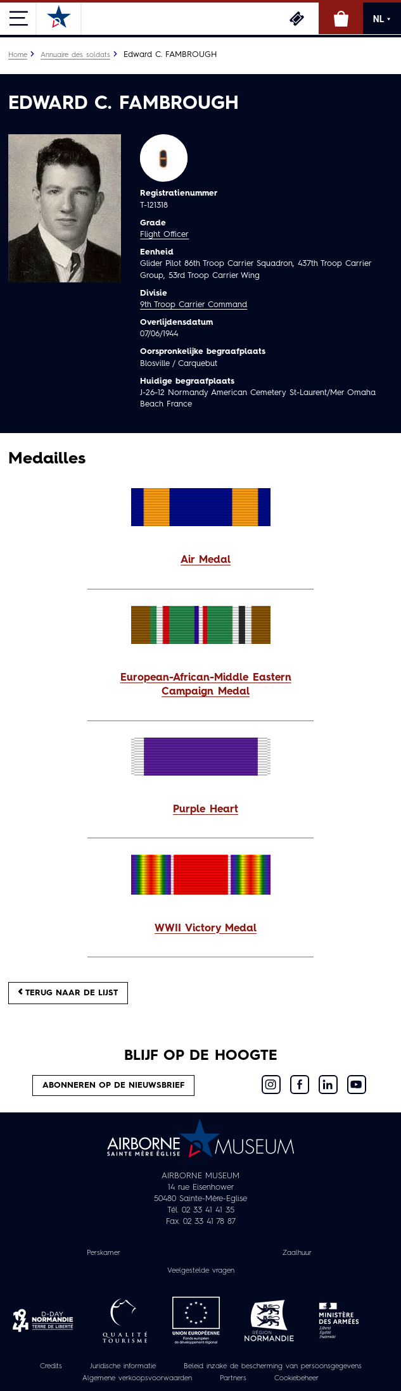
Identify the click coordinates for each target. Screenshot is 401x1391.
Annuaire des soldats (75, 55)
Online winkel (341, 18)
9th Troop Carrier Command (193, 305)
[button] (200, 560)
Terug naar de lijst (68, 992)
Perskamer (103, 1253)
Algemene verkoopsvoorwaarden (137, 1378)
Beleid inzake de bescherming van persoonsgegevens (273, 1366)
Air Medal (206, 560)
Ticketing (296, 18)
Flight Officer (164, 234)
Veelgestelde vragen (200, 1271)
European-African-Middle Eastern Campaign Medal (205, 685)
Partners (233, 1378)
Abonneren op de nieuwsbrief (113, 1085)
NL (382, 19)
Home (17, 55)
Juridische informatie (123, 1366)
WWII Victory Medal (206, 929)
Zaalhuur (297, 1253)
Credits (51, 1366)
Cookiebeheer (296, 1378)
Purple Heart (205, 810)
